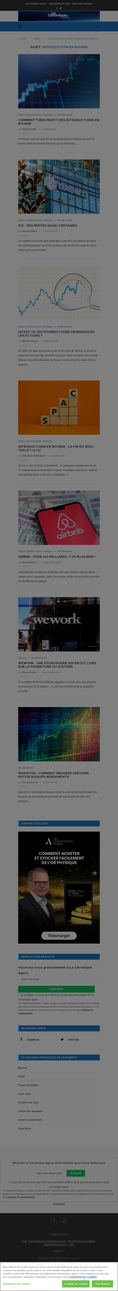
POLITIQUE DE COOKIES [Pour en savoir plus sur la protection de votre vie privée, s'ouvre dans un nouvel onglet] (83, 1280)
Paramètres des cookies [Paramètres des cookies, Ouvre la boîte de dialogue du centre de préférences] (16, 1287)
